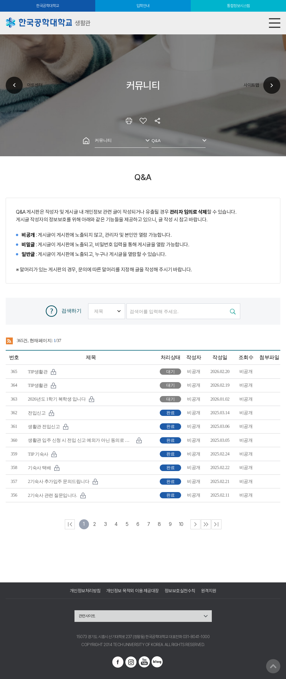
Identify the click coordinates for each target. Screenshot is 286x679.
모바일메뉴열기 (274, 23)
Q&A (156, 140)
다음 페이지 (195, 524)
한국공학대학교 (47, 5)
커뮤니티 (103, 140)
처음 (70, 524)
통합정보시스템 (238, 5)
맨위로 (273, 666)
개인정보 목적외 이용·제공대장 (132, 590)
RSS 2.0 (9, 341)
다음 (206, 524)
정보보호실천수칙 (180, 590)
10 (181, 524)
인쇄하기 (129, 121)
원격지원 (208, 590)
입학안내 (143, 5)
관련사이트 (87, 616)
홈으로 (86, 141)
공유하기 (157, 121)
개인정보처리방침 (85, 590)
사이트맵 (251, 85)
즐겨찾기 (143, 121)
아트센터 (34, 85)
